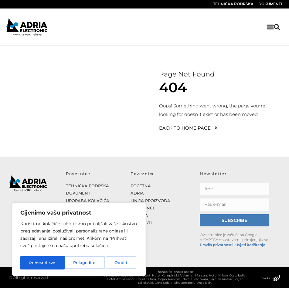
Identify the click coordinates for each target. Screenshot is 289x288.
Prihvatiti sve (115, 263)
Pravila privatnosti (216, 245)
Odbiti (77, 263)
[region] (79, 240)
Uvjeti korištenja (250, 245)
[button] (277, 27)
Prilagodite (40, 263)
